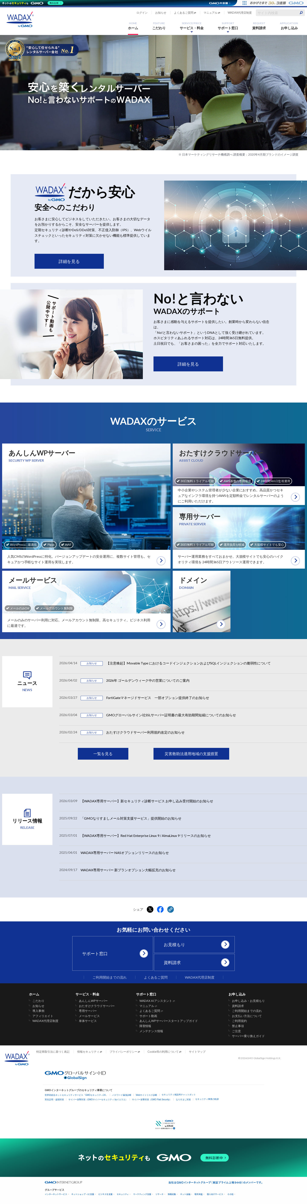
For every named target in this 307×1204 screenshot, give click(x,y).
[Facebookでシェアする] (160, 909)
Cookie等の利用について (163, 1051)
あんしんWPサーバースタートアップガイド (168, 1020)
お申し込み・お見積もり (248, 1000)
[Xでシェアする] (150, 909)
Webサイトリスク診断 (146, 1095)
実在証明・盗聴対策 (54, 1099)
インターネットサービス (56, 1194)
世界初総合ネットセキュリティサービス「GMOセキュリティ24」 (76, 1095)
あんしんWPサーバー (93, 1000)
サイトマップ (197, 1051)
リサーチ (159, 1194)
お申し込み (289, 26)
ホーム (133, 26)
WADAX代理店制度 (240, 12)
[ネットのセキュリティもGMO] (32, 3)
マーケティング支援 (142, 1194)
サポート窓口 (228, 26)
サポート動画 (148, 1015)
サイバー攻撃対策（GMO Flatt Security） (151, 1099)
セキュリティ (123, 1194)
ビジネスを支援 (105, 1194)
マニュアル (210, 12)
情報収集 (172, 1194)
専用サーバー (88, 1010)
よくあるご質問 (183, 12)
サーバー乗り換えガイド (248, 1036)
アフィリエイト (42, 1015)
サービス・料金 (192, 26)
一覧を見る (103, 753)
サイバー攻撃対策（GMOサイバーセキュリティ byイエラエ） (97, 1099)
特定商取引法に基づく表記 (53, 1051)
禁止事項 (238, 1025)
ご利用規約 (239, 1020)
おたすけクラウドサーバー (97, 1005)
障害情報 (145, 1025)
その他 (230, 1194)
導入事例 (38, 1010)
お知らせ (160, 12)
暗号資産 (198, 1194)
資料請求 (259, 26)
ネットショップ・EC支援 (82, 1194)
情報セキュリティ (88, 1051)
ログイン (142, 12)
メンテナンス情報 (151, 1031)
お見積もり (196, 944)
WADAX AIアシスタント (155, 1000)
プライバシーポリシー (123, 1051)
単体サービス (88, 1020)
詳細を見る (69, 261)
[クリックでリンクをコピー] (170, 909)
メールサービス (89, 1015)
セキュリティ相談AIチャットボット (178, 1094)
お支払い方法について (247, 1015)
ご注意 (236, 1031)
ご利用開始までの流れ (110, 977)
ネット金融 (185, 1194)
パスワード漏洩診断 (121, 1095)
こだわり (159, 26)
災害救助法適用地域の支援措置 (191, 753)
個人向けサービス (215, 1194)
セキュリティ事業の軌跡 (207, 1099)
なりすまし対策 (183, 1099)
